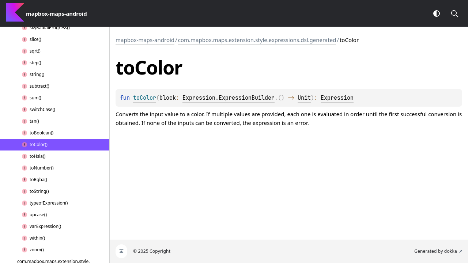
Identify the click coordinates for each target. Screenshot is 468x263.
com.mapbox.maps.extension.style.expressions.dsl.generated (257, 39)
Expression (337, 98)
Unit (304, 98)
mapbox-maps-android (145, 39)
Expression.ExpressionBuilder (228, 98)
